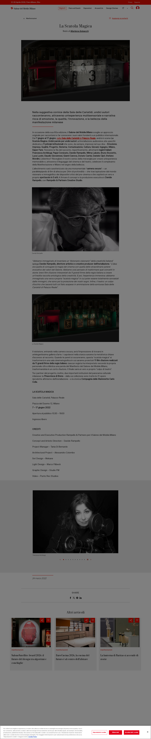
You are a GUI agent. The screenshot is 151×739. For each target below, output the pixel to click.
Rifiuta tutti (115, 732)
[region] (75, 732)
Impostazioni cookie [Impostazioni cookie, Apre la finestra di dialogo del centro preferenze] (99, 732)
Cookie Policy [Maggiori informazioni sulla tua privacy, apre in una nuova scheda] (32, 737)
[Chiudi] (147, 732)
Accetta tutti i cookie (131, 732)
